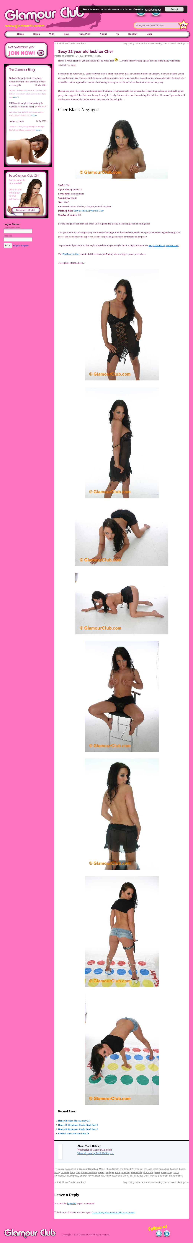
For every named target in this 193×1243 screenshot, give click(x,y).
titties (136, 1175)
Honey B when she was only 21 (74, 1120)
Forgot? (16, 245)
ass (145, 1169)
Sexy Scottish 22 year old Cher (88, 210)
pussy (157, 1172)
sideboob (99, 1175)
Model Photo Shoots (109, 1169)
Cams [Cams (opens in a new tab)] (36, 34)
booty (57, 1172)
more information (152, 9)
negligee (110, 1172)
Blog (66, 34)
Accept (174, 9)
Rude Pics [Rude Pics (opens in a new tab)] (84, 34)
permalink (177, 1175)
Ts (117, 34)
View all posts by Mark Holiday (95, 1153)
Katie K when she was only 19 (73, 1133)
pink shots (148, 1172)
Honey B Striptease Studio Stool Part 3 (78, 1129)
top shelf (144, 1175)
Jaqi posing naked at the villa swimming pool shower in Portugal (156, 43)
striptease (110, 1175)
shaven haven (87, 1175)
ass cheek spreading (158, 1169)
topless (153, 1175)
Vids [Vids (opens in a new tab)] (51, 34)
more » (16, 97)
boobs (182, 1169)
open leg (125, 1172)
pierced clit (136, 1172)
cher (78, 1172)
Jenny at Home (16, 121)
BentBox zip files (70, 254)
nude (117, 1172)
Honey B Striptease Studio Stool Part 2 (78, 1125)
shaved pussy (72, 1175)
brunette (65, 1172)
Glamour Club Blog (88, 1169)
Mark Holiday (94, 56)
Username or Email (12, 227)
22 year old (137, 1169)
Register (25, 245)
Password (8, 235)
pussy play (166, 1172)
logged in (71, 1203)
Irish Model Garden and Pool (70, 43)
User (149, 34)
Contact (132, 34)
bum (72, 1172)
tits (131, 1175)
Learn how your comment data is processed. (113, 1212)
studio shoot (122, 1175)
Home (20, 34)
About (103, 34)
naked (101, 1172)
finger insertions (89, 1172)
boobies (174, 1169)
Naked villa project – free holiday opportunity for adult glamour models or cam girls (27, 81)
